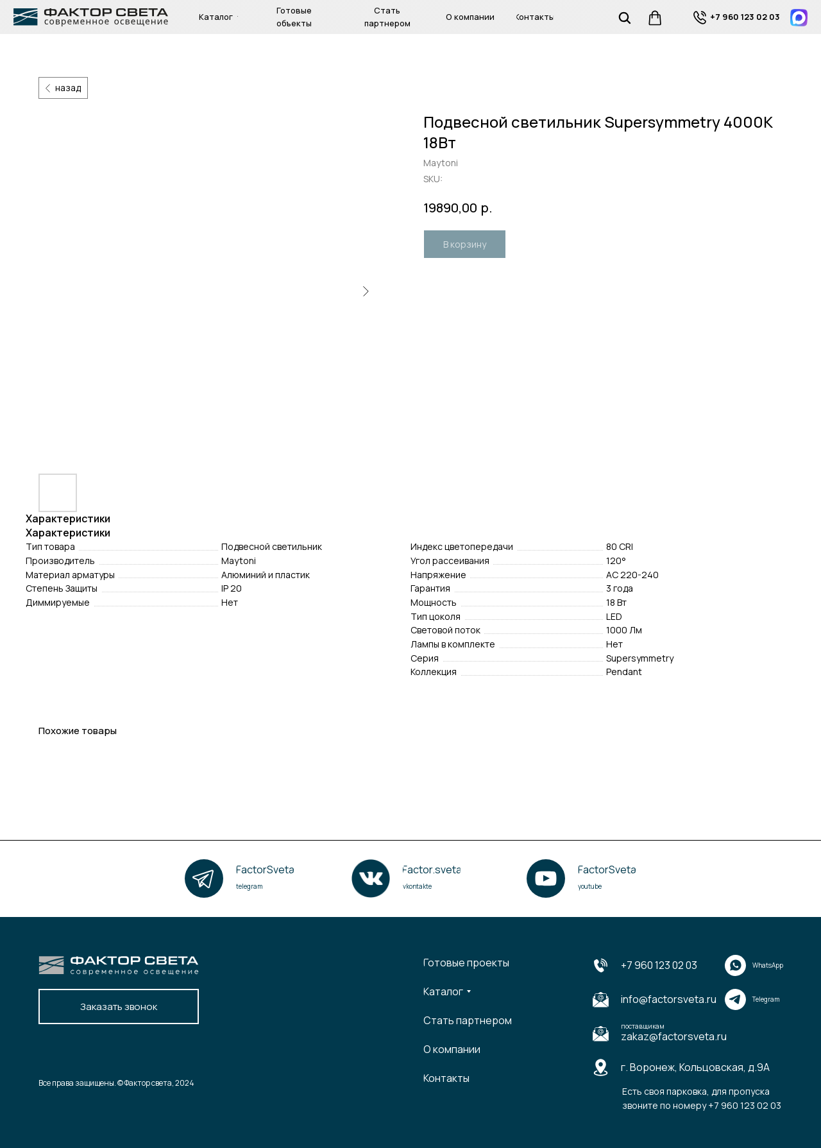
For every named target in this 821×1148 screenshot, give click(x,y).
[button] (118, 1006)
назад (68, 87)
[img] (700, 17)
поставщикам (642, 1026)
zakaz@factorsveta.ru (674, 1036)
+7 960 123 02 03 (659, 965)
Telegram (766, 999)
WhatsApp (767, 965)
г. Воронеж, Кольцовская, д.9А (695, 1067)
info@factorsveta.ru (668, 999)
